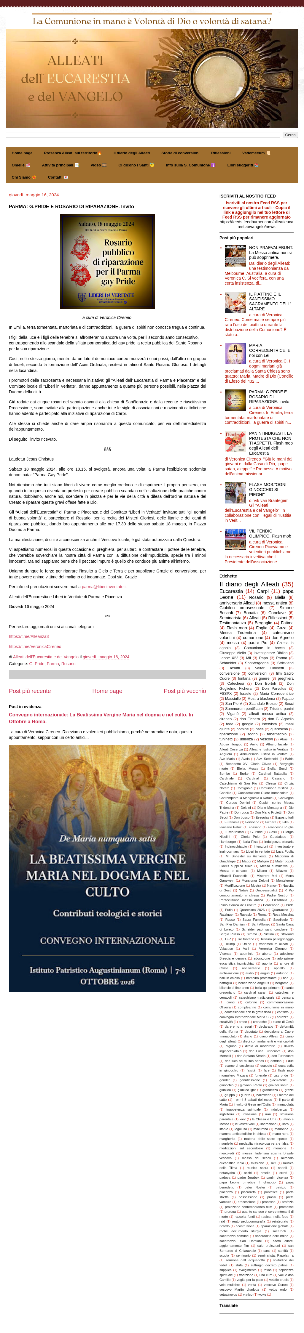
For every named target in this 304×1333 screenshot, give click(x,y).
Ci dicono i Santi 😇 (136, 165)
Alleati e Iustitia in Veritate (268, 749)
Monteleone (285, 880)
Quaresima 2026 (252, 910)
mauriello (226, 1143)
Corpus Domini (238, 802)
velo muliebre (229, 1285)
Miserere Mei (267, 876)
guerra (245, 1095)
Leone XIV (228, 658)
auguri (265, 973)
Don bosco (242, 817)
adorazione (262, 958)
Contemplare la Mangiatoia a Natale (246, 798)
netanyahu (227, 1173)
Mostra (256, 885)
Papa (263, 658)
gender (224, 1080)
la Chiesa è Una (264, 1119)
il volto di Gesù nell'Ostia (252, 1104)
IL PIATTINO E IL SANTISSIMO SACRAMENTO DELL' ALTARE (270, 301)
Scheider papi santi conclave (264, 929)
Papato (288, 699)
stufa (239, 1265)
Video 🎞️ (99, 165)
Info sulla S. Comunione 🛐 (191, 165)
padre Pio (258, 642)
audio (250, 973)
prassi (271, 1197)
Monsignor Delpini (255, 880)
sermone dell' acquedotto (245, 1260)
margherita (227, 1138)
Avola (245, 759)
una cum (266, 1275)
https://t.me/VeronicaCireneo (35, 646)
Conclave (277, 612)
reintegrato (280, 1221)
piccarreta (248, 1192)
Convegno (286, 798)
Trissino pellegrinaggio (277, 939)
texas (268, 1270)
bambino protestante (261, 978)
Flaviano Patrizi (230, 827)
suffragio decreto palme (269, 1265)
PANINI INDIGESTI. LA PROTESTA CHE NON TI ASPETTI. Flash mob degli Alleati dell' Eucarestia (271, 443)
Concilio (225, 793)
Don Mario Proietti (268, 812)
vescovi (266, 739)
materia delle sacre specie (265, 1138)
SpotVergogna (257, 663)
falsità (251, 1070)
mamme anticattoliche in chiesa (242, 1133)
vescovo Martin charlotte (239, 1289)
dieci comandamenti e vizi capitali (268, 1041)
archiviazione (229, 973)
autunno (282, 973)
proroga (230, 1211)
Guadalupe (278, 836)
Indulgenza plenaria (279, 841)
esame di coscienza (239, 1065)
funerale (261, 1075)
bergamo (281, 983)
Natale (243, 890)
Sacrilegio (280, 919)
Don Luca (241, 812)
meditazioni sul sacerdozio (241, 1148)
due (291, 1061)
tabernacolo (277, 734)
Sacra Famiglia (254, 919)
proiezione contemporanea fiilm (248, 1207)
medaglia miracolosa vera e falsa (264, 1143)
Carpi (263, 591)
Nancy (272, 885)
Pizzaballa (279, 900)
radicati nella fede (275, 1216)
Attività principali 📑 (60, 165)
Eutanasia (232, 822)
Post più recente (30, 691)
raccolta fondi (245, 1216)
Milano (262, 870)
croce (243, 1022)
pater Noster (255, 1187)
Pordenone (271, 905)
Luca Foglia (285, 851)
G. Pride (36, 663)
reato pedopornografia (248, 1221)
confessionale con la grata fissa (248, 1012)
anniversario (251, 968)
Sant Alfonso (261, 924)
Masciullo (233, 699)
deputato (251, 1031)
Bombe (224, 773)
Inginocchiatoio (236, 846)
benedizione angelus (253, 983)
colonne (251, 1002)
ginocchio (226, 1085)
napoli (282, 1168)
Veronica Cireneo (273, 948)
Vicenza (225, 953)
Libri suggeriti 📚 (243, 165)
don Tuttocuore (282, 1056)
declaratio (266, 1026)
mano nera (281, 1133)
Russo (230, 919)
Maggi (246, 861)
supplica (225, 1270)
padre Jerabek (249, 1177)
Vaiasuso (226, 948)
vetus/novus (228, 1294)
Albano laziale (277, 744)
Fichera (270, 822)
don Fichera (250, 719)
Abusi (284, 739)
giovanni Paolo (251, 1085)
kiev (243, 1119)
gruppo (230, 1095)
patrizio (281, 1187)
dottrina (275, 1061)
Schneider (227, 663)
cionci (231, 1002)
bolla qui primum (267, 987)
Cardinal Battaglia (272, 773)
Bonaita (250, 612)
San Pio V (233, 704)
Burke (244, 773)
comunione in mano (278, 1007)
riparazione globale (274, 1226)
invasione (250, 1114)
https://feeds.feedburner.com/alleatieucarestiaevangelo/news (256, 224)
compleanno (247, 1007)
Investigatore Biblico (270, 653)
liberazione (268, 1124)
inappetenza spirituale (244, 1109)
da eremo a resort (238, 1026)
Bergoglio (263, 622)
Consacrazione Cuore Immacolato (263, 793)
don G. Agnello (281, 719)
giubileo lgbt (247, 1090)
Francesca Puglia (281, 827)
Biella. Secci (277, 768)
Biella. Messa (247, 768)
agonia (267, 963)
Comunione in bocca (264, 648)
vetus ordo (278, 1289)
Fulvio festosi (234, 832)
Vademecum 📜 (256, 153)
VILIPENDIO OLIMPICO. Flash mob (270, 533)
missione (257, 1163)
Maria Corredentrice (277, 694)
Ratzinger (226, 914)
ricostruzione (245, 1226)
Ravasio (246, 914)
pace (260, 729)
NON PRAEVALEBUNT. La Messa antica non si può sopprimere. (271, 252)
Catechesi (235, 683)
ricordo (224, 1226)
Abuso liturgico (230, 744)
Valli (246, 948)
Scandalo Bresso (263, 704)
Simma (252, 934)
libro (285, 1124)
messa (233, 642)
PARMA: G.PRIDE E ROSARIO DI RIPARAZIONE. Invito (269, 396)
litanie (223, 1129)
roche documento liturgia (240, 1231)
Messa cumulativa (274, 866)
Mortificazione (235, 885)
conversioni (257, 673)
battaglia (225, 983)
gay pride (281, 1075)
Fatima (287, 622)
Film (285, 822)
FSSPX (225, 694)
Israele (246, 694)
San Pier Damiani (232, 924)
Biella (280, 597)
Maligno (263, 861)
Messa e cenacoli (233, 870)
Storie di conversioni (180, 153)
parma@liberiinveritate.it (104, 586)
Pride (290, 905)
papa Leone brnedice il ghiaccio (247, 1182)
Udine (247, 944)
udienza (246, 739)
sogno (252, 734)
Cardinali (253, 778)
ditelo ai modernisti (260, 1046)
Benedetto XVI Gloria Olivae (248, 764)
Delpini (246, 807)
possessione (248, 1197)
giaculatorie (278, 1080)
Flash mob (237, 627)
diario (248, 1036)
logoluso (241, 1129)
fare (267, 1070)
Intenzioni (261, 846)
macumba (261, 1129)
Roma (262, 914)
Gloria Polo (250, 836)
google (247, 724)
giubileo (225, 1090)
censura (288, 997)
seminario (243, 1255)
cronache (260, 1022)
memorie (280, 1148)
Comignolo (244, 788)
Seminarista (230, 617)
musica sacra (257, 1168)
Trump (230, 944)
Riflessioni (221, 153)
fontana (244, 678)
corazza (283, 1017)
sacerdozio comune (234, 1236)
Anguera (225, 754)
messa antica (274, 603)
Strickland (285, 663)
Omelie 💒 (21, 165)
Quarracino (280, 910)
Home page (22, 153)
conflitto (283, 1012)
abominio (246, 953)
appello (279, 968)
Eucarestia (231, 591)
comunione (253, 637)
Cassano (278, 778)
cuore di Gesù (283, 1022)
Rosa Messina (283, 914)
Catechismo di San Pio (238, 783)
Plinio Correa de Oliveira (238, 905)
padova (224, 1177)
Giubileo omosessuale (241, 607)
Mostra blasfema (261, 699)
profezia (288, 1202)
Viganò (233, 714)
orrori (283, 1173)
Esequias (262, 817)
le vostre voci (244, 1124)
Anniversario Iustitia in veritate (263, 754)
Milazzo (281, 870)
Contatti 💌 (58, 177)
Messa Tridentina (237, 632)
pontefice (271, 1192)
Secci (289, 704)
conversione (229, 673)
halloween (264, 1095)
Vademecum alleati (273, 944)
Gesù (273, 832)
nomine (242, 729)
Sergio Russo (229, 934)
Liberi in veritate (258, 851)
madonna (282, 1129)
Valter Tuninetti (269, 668)
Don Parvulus (274, 688)
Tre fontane (245, 939)
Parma (53, 663)
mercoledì (226, 1153)
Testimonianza (232, 622)
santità (283, 1250)
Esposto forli (284, 817)
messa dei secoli (256, 1158)
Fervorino (252, 822)
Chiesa (270, 783)
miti (273, 1163)
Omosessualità (266, 890)
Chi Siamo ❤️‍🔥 (24, 177)
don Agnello (282, 637)
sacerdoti (279, 1231)
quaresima (279, 729)
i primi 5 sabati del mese (253, 1099)
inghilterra (226, 1114)
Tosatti (234, 668)
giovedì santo (278, 1085)
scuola (224, 1255)
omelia (265, 1173)
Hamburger (227, 841)
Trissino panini (282, 709)
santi (266, 1250)
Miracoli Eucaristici (233, 876)
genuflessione (250, 1080)
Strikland (287, 934)
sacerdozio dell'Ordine (271, 1236)
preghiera (286, 678)
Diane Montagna (269, 807)
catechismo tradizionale (256, 997)
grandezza (270, 1090)
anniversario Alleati (236, 603)
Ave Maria (227, 759)
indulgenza (278, 1109)
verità (252, 1285)
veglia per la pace (250, 1279)
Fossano (255, 827)
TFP (228, 939)
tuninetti (226, 739)
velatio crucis (279, 1279)
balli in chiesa (229, 978)
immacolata (285, 1104)
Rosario (68, 663)
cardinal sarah (255, 992)
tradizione (246, 1275)
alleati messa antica (267, 714)
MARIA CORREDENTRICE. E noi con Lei (269, 350)
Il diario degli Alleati (132, 153)
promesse (286, 1207)
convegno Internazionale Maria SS (245, 1017)
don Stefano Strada (251, 1056)
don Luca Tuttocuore (265, 1051)
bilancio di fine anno (234, 987)
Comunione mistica (273, 788)
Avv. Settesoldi (267, 759)
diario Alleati (269, 1036)
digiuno (231, 1046)
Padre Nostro (277, 895)
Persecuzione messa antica (241, 900)
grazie (289, 1090)
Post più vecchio (185, 691)
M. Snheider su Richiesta (246, 856)
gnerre (264, 678)
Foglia (261, 627)
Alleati (254, 617)
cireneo (225, 719)
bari (286, 978)
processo (268, 1202)
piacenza (226, 1192)
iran (268, 1114)
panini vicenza (277, 1177)
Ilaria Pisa (250, 841)
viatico (248, 1294)
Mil (248, 658)
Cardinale (226, 778)
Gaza (282, 627)
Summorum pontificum (243, 709)
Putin (229, 910)
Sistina (269, 934)
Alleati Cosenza (231, 749)
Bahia (289, 759)
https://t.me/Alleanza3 (29, 636)
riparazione (228, 734)
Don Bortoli (265, 683)
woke (262, 1294)
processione (246, 1202)
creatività (226, 1022)
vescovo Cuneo (276, 1285)
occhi (248, 1173)
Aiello (254, 744)
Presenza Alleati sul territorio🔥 (73, 153)
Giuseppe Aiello (232, 653)
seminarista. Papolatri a (276, 1255)
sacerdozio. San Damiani (240, 1241)
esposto (266, 1065)
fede (229, 724)
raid (222, 1221)
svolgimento (248, 1270)
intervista (269, 724)
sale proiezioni (268, 1245)
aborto (267, 953)
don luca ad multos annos (244, 1061)
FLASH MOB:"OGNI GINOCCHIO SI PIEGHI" (268, 489)
